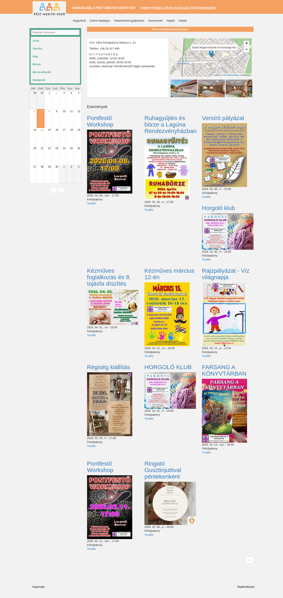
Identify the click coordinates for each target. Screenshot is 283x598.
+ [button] (246, 44)
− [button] (246, 50)
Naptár (171, 20)
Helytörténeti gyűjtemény (129, 20)
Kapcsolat (38, 586)
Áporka (37, 48)
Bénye (37, 64)
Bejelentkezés (246, 586)
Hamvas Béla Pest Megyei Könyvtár (103, 8)
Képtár (183, 20)
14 (42, 130)
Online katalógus (100, 20)
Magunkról (79, 20)
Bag (35, 56)
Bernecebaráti (42, 72)
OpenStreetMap (231, 75)
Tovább (91, 203)
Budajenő (39, 80)
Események (155, 20)
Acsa (36, 40)
